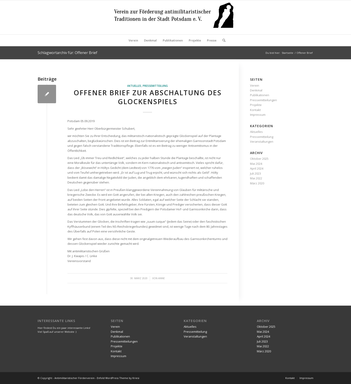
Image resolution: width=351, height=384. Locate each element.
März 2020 (257, 183)
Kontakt (255, 110)
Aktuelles (134, 86)
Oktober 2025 (259, 159)
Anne (161, 278)
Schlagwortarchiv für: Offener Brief (67, 52)
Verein (254, 85)
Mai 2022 (256, 178)
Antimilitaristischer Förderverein (74, 378)
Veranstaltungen (261, 141)
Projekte (256, 105)
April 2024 (256, 168)
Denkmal (256, 90)
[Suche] (222, 40)
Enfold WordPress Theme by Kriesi (118, 378)
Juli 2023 (255, 173)
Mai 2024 (256, 164)
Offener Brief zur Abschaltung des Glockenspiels (148, 97)
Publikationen (259, 95)
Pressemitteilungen (263, 100)
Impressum (258, 115)
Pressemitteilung (155, 86)
